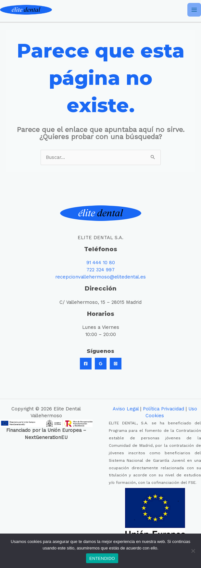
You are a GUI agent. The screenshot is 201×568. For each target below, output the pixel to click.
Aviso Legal (126, 409)
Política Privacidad (163, 409)
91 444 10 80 (100, 262)
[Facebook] (86, 363)
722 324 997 (100, 270)
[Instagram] (115, 363)
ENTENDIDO (102, 558)
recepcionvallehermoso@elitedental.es (100, 277)
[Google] (101, 363)
